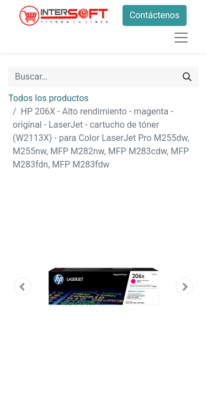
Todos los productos (48, 98)
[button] (22, 286)
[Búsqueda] (187, 76)
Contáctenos (155, 15)
